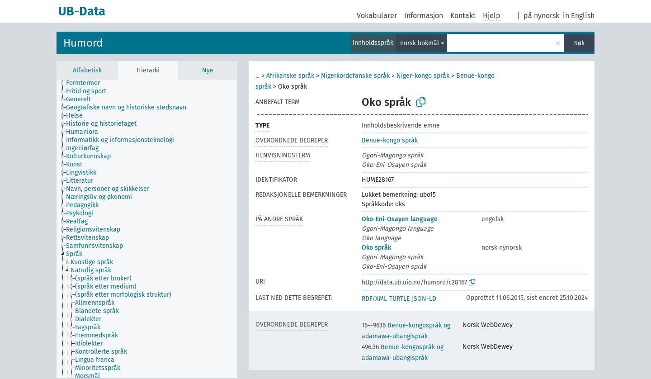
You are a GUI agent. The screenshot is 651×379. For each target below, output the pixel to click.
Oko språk (376, 247)
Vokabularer (377, 15)
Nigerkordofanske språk (355, 76)
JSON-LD (424, 299)
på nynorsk (541, 15)
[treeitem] (87, 83)
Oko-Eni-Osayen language (400, 219)
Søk (579, 43)
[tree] (147, 229)
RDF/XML (374, 299)
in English (578, 15)
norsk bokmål (419, 43)
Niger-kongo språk (422, 76)
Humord (83, 43)
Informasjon (423, 15)
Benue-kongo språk (390, 140)
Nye (207, 70)
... (257, 76)
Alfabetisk (87, 70)
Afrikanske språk (290, 76)
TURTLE (399, 299)
